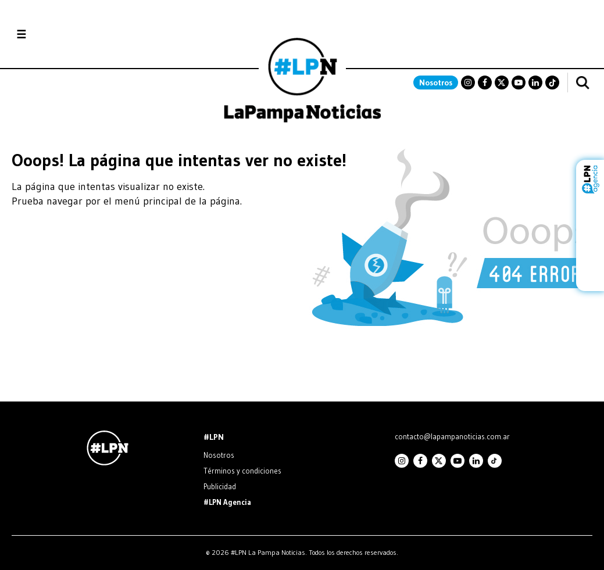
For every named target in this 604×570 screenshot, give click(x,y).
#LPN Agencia (227, 502)
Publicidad (219, 486)
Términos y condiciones (242, 470)
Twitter (502, 82)
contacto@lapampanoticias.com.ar (452, 436)
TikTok (552, 82)
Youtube (519, 82)
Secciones (52, 34)
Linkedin (535, 82)
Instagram (468, 82)
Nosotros (435, 82)
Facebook (485, 82)
